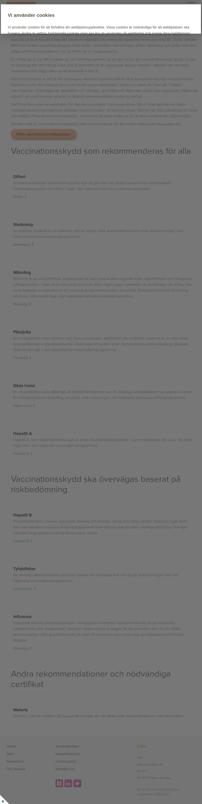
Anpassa (81, 58)
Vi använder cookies (54, 15)
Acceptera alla (49, 58)
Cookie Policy (89, 45)
